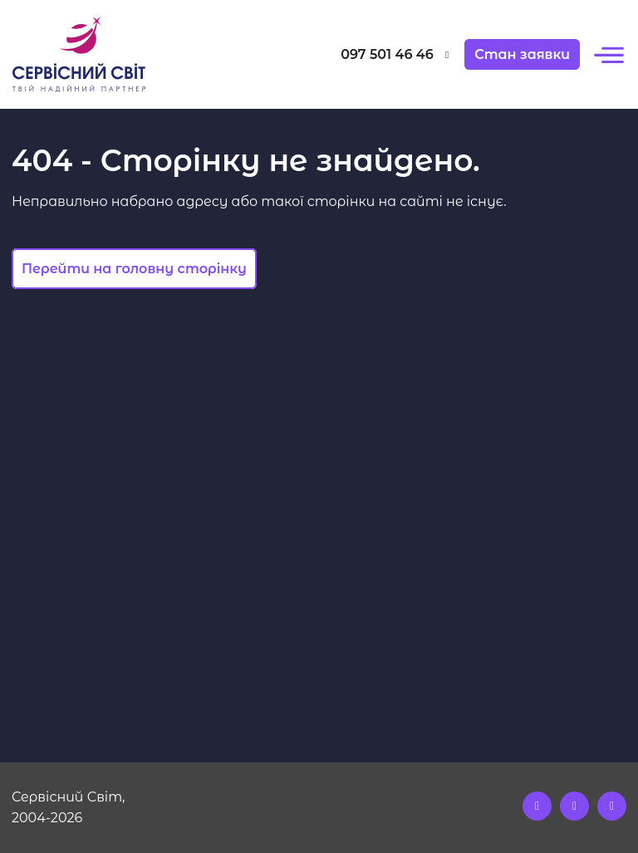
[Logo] (89, 54)
